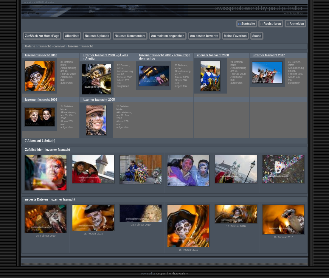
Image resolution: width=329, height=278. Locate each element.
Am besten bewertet (204, 36)
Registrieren (272, 23)
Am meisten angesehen (167, 36)
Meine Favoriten (235, 36)
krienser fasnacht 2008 (213, 55)
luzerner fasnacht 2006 (41, 99)
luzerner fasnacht (80, 46)
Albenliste (72, 36)
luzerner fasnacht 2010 (41, 55)
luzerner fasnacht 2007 (269, 55)
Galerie (30, 46)
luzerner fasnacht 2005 (99, 99)
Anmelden (297, 23)
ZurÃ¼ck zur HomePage (42, 36)
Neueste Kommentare (130, 36)
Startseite (248, 23)
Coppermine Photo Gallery (172, 273)
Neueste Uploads (97, 36)
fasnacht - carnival (51, 46)
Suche (256, 36)
